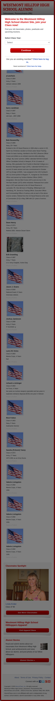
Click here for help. (34, 66)
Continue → (27, 50)
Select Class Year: (13, 38)
